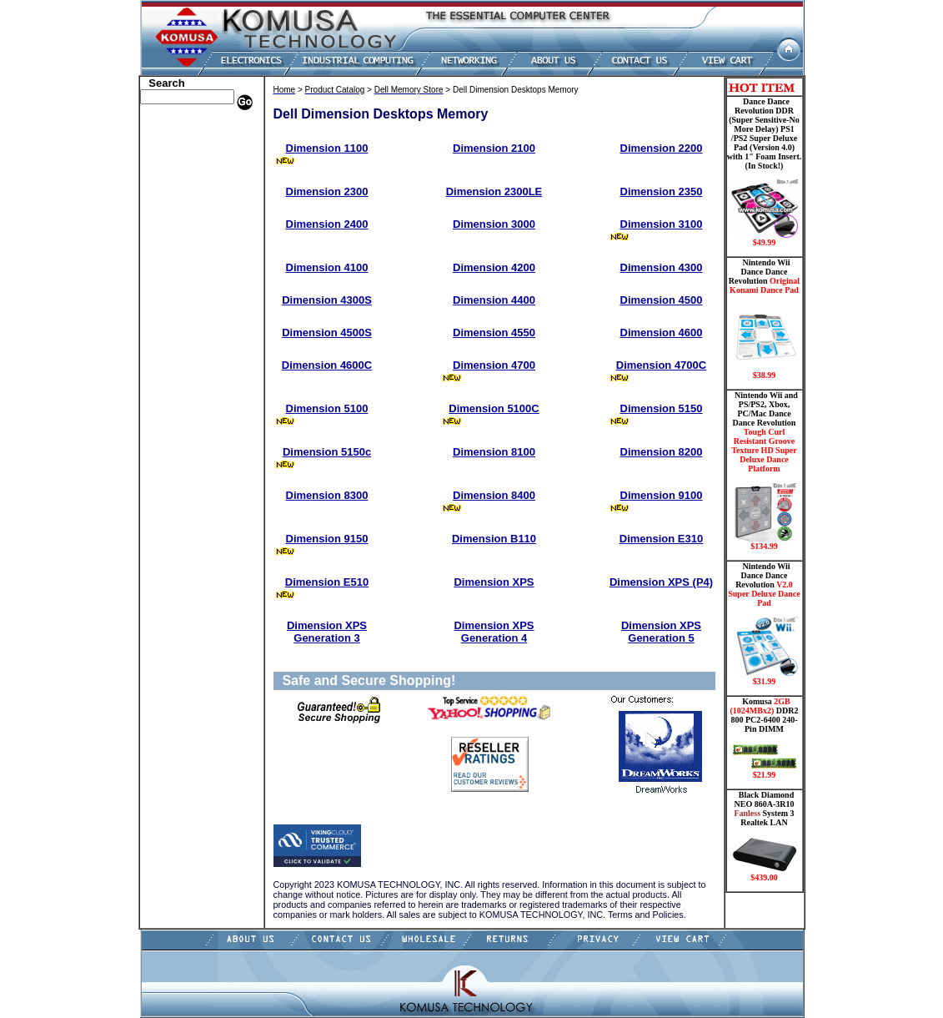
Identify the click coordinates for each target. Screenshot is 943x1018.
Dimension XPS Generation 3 (327, 631)
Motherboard (173, 290)
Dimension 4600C (327, 365)
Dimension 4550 (494, 332)
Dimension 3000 (494, 224)
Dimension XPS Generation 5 (661, 631)
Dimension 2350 (661, 191)
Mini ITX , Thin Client (193, 278)
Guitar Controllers (184, 403)
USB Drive (167, 378)
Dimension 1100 (327, 148)
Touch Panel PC (178, 315)
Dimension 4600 (661, 332)
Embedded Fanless (184, 240)
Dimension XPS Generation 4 (494, 631)
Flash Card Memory (188, 253)
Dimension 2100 (494, 148)
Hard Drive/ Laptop (187, 215)
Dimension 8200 (661, 452)
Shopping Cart (176, 415)
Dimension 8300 (327, 495)
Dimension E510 (327, 582)
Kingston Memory (183, 165)
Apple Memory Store (189, 128)
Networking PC (177, 303)
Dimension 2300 (327, 191)
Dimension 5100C (494, 408)
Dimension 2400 (327, 224)
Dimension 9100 (661, 495)
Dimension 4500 (661, 300)
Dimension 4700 (494, 365)
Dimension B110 (494, 538)
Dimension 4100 (327, 267)
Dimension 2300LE (494, 191)
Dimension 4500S (327, 332)
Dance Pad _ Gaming (189, 190)
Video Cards (171, 328)
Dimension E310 (661, 538)
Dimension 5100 (327, 408)
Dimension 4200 (494, 267)
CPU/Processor (176, 178)
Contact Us (168, 428)
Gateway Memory (182, 390)
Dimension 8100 (494, 452)
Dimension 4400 (494, 300)
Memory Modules (182, 265)
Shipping (163, 353)
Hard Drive (168, 203)
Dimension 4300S (327, 300)
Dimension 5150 (661, 408)
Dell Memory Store (185, 140)
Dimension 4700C (661, 365)
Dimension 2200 (661, 148)
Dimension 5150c (327, 452)
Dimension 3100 (661, 224)
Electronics (168, 228)
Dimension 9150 (327, 538)
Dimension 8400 (494, 495)
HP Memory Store (183, 153)
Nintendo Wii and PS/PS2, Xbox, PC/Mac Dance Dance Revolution (764, 471)
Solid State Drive (180, 365)
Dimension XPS (494, 582)
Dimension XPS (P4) (661, 582)
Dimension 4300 (661, 267)
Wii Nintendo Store (185, 340)
